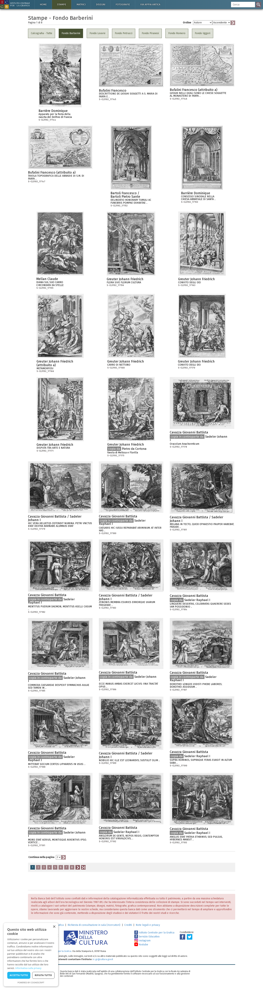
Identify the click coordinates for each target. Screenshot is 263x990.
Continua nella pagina (41, 857)
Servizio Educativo (147, 936)
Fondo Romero (176, 33)
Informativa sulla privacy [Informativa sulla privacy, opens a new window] (28, 968)
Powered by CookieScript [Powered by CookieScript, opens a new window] (31, 982)
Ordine (187, 22)
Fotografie (123, 4)
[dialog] (31, 954)
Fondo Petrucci (123, 33)
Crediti (128, 925)
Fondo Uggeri (202, 33)
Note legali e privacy (148, 925)
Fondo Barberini (71, 33)
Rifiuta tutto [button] (43, 975)
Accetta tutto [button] (19, 975)
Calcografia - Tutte (41, 33)
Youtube (141, 944)
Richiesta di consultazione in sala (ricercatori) (94, 925)
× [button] (54, 926)
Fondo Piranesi (150, 33)
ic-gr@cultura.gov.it (103, 959)
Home (43, 4)
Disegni (100, 4)
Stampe (61, 4)
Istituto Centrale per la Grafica (154, 932)
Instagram (142, 940)
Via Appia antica (150, 4)
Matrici (81, 4)
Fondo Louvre (97, 33)
